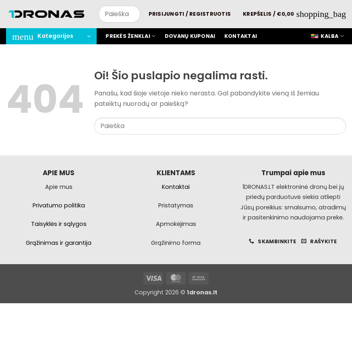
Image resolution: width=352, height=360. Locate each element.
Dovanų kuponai (190, 36)
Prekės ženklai (130, 36)
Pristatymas (175, 205)
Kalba (327, 36)
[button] (190, 14)
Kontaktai (240, 36)
